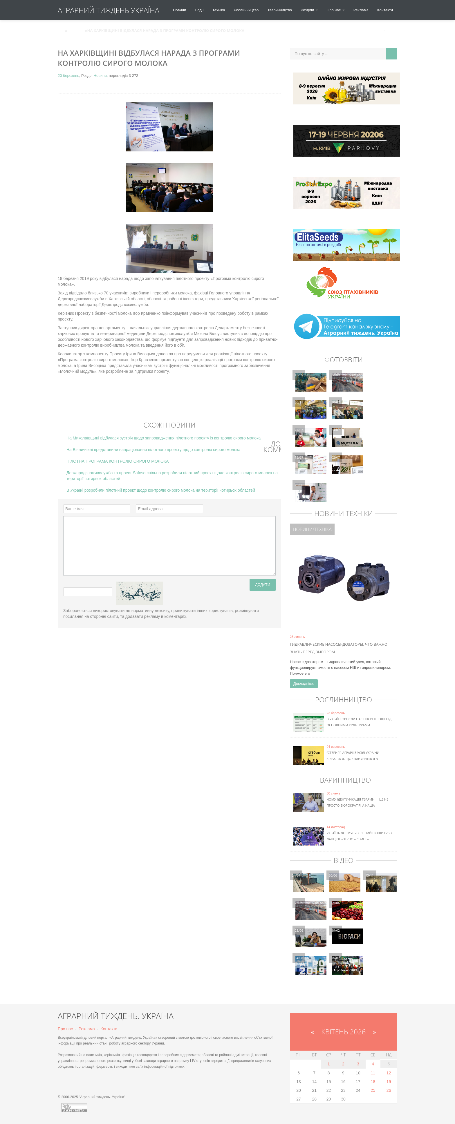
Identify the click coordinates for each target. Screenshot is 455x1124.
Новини (179, 10)
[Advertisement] (163, 402)
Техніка (218, 10)
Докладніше (303, 683)
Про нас (65, 1029)
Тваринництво (279, 10)
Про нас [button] (336, 10)
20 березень (68, 75)
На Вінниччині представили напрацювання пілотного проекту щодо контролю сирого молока (153, 449)
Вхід (390, 30)
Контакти (385, 10)
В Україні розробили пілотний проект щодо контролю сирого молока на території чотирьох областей (160, 490)
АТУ (61, 30)
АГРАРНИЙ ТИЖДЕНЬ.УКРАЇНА (108, 10)
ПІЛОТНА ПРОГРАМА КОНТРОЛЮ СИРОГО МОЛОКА (117, 461)
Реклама (361, 10)
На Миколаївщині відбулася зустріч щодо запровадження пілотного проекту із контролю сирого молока (163, 438)
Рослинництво (246, 10)
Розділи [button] (309, 10)
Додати (262, 584)
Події (199, 10)
